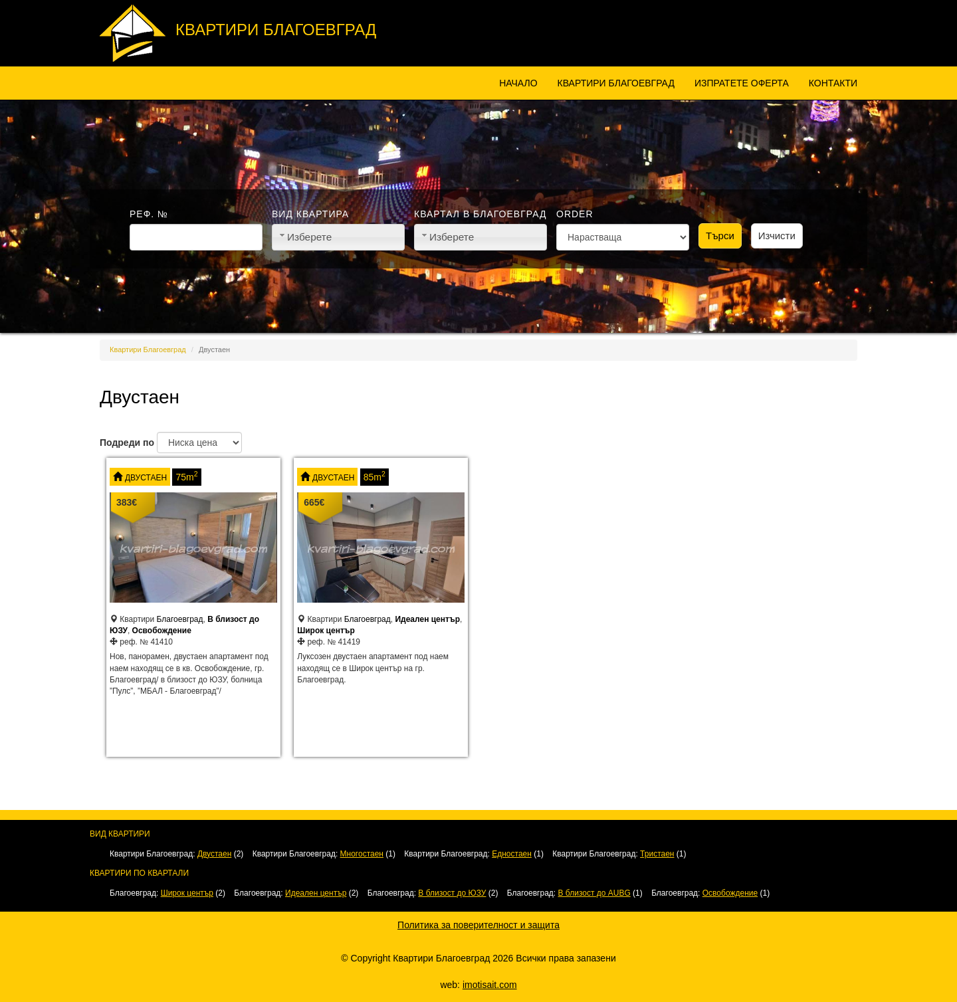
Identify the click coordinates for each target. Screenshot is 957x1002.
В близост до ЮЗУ (452, 893)
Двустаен (146, 477)
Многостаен (361, 853)
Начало (518, 83)
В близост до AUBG (594, 893)
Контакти (833, 83)
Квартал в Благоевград (480, 214)
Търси (720, 235)
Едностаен (512, 853)
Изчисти (777, 235)
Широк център (326, 630)
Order (574, 214)
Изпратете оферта (741, 83)
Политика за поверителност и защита (478, 925)
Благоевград (180, 619)
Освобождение (161, 630)
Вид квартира (310, 214)
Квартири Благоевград (275, 30)
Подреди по (127, 442)
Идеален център (427, 619)
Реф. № (149, 214)
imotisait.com (490, 984)
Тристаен (657, 853)
